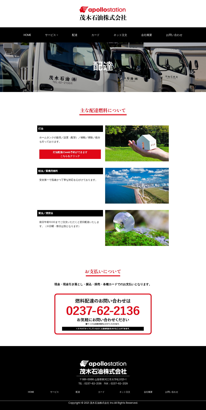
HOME (27, 35)
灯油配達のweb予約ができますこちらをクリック (70, 154)
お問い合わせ (174, 35)
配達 (74, 35)
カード (95, 35)
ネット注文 (120, 35)
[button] (57, 35)
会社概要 (146, 35)
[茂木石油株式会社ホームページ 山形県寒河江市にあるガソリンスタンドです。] (103, 13)
